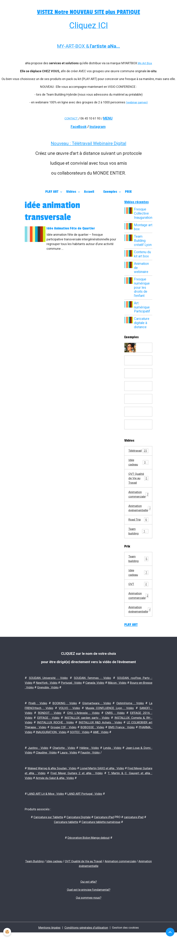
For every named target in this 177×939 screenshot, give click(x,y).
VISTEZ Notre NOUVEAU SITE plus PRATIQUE (88, 12)
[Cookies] (7, 932)
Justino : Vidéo (38, 756)
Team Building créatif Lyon (143, 240)
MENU (108, 118)
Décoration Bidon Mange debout (88, 844)
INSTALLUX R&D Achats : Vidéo (100, 731)
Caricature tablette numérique (101, 829)
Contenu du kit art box (142, 254)
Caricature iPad (105, 824)
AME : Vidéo (103, 740)
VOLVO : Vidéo (69, 717)
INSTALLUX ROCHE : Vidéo (55, 731)
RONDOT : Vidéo (49, 721)
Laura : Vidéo (69, 760)
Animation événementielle (140, 515)
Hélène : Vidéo (89, 756)
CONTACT (71, 118)
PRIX (128, 191)
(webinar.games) (136, 102)
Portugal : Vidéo (75, 692)
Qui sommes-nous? (88, 904)
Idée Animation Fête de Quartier (71, 228)
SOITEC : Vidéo (81, 740)
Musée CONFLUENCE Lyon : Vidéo (109, 717)
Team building (138, 538)
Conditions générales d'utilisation (86, 933)
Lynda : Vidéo (112, 756)
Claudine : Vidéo (47, 760)
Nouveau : (61, 143)
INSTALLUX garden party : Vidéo (86, 726)
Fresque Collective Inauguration (143, 213)
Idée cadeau (138, 463)
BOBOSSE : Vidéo (92, 735)
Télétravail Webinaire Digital (99, 143)
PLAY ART (52, 191)
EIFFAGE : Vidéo (48, 726)
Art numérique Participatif (142, 307)
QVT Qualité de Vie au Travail (138, 482)
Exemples (110, 191)
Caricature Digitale (78, 824)
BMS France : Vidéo (121, 735)
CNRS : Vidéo (115, 721)
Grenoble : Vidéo (59, 696)
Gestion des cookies (127, 933)
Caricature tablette (65, 829)
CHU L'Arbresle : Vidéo (83, 721)
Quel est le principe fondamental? (88, 896)
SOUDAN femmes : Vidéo (92, 687)
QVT (138, 592)
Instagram (98, 126)
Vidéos (71, 191)
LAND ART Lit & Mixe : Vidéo (46, 801)
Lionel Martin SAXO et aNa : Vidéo (108, 776)
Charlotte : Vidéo (63, 756)
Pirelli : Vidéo (37, 712)
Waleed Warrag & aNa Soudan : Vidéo (54, 776)
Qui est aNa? (88, 888)
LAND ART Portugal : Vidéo (86, 801)
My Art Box (145, 63)
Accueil (89, 191)
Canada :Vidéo (100, 692)
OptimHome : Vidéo (130, 712)
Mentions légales (47, 933)
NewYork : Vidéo (48, 692)
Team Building (39, 868)
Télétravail (138, 451)
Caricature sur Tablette (47, 824)
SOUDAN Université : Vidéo (48, 687)
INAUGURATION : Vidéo (51, 740)
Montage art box (141, 227)
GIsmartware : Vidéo (96, 712)
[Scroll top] (170, 932)
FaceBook (79, 126)
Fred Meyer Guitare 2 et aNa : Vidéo (82, 780)
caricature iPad (135, 824)
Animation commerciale (138, 501)
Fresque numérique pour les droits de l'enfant (142, 287)
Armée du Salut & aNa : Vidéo (55, 785)
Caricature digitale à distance (142, 323)
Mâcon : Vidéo (124, 692)
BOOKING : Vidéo (64, 712)
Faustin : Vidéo (92, 760)
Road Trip (138, 526)
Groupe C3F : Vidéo (64, 735)
